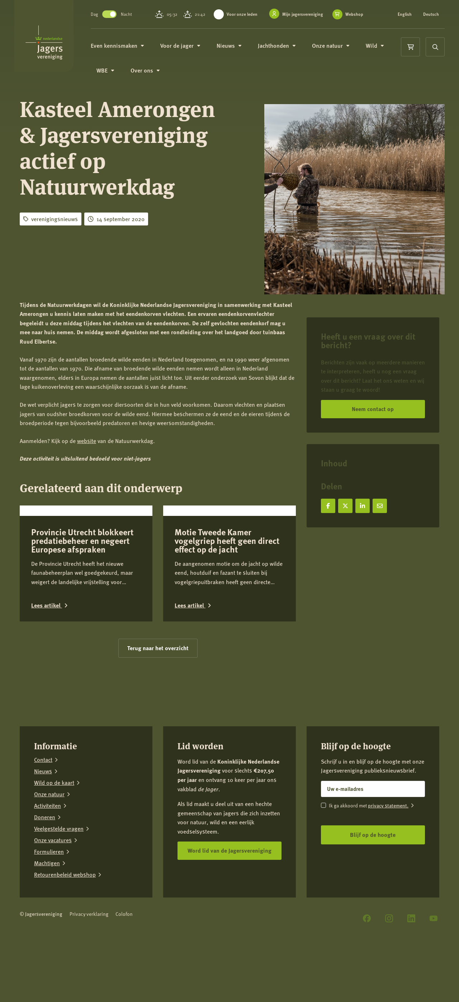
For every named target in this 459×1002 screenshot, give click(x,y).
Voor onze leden (245, 14)
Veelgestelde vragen (59, 881)
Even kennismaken (124, 50)
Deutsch (406, 19)
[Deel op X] (345, 506)
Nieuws (236, 50)
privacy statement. (388, 857)
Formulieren (49, 904)
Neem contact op (373, 409)
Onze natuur (338, 50)
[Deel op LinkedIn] (362, 506)
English (405, 14)
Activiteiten (47, 858)
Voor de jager (188, 50)
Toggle (117, 16)
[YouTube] (433, 971)
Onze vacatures (53, 892)
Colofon (124, 966)
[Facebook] (367, 971)
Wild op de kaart (54, 835)
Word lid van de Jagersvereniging (229, 903)
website (86, 441)
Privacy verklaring (89, 966)
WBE (113, 76)
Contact (43, 812)
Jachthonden (284, 50)
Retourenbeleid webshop (65, 927)
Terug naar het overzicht (158, 700)
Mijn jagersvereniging (305, 14)
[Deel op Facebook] (328, 506)
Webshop (237, 22)
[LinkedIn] (411, 971)
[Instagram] (389, 971)
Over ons (152, 76)
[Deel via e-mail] (380, 506)
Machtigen (47, 915)
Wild (382, 50)
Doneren (44, 869)
